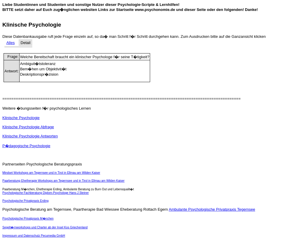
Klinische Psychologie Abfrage (28, 127)
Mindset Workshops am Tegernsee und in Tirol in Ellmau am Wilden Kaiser (51, 172)
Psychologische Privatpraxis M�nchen (28, 218)
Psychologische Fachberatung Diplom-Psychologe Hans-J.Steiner (45, 192)
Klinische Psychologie (21, 118)
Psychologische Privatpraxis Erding (25, 200)
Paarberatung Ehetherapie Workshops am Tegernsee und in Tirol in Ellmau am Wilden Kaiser (63, 180)
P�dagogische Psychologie (26, 146)
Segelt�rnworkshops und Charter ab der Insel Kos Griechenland (45, 227)
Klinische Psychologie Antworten (30, 136)
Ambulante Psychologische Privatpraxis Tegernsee (212, 209)
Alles (10, 42)
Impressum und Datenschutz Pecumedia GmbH (33, 235)
